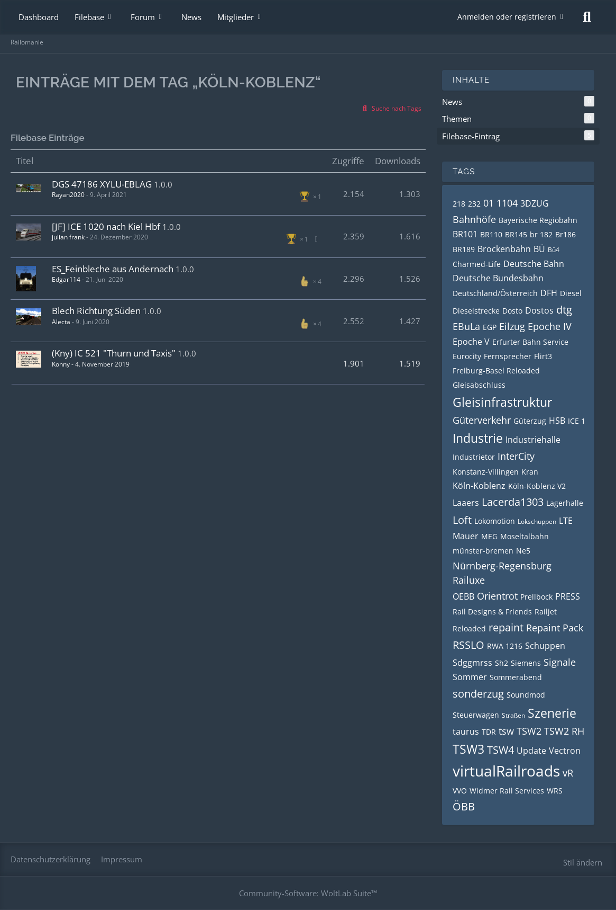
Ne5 (523, 551)
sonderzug (478, 693)
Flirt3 (543, 356)
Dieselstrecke (476, 311)
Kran (529, 472)
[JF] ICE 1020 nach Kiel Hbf (106, 226)
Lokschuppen (537, 521)
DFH (548, 293)
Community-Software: (308, 893)
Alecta (61, 321)
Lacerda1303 (513, 502)
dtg (564, 309)
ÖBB (464, 806)
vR (568, 772)
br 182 (541, 234)
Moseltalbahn (524, 536)
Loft (462, 520)
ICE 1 (576, 421)
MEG (489, 536)
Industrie (478, 438)
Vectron (565, 750)
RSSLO (468, 645)
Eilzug (512, 326)
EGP (490, 327)
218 (459, 204)
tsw (506, 731)
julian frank (68, 237)
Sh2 (501, 663)
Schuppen (545, 646)
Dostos (539, 310)
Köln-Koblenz (479, 486)
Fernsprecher (507, 356)
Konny (61, 364)
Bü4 (553, 249)
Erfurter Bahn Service (530, 342)
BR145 (516, 234)
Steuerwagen (476, 715)
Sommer (470, 677)
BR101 (465, 234)
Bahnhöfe (474, 219)
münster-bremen (483, 551)
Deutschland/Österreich (495, 293)
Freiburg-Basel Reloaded (496, 370)
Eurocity (467, 356)
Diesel (571, 293)
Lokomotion (494, 521)
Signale (560, 662)
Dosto (512, 311)
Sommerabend (516, 677)
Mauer (466, 536)
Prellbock (536, 597)
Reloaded (469, 628)
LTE (566, 521)
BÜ (539, 249)
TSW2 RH (564, 731)
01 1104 (500, 203)
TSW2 (529, 731)
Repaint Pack (554, 627)
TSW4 (500, 750)
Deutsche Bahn (533, 264)
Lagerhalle (564, 503)
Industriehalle (532, 439)
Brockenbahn (504, 249)
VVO (460, 791)
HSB (557, 420)
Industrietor (474, 457)
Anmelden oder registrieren (506, 17)
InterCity (516, 456)
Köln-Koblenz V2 (537, 486)
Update (531, 750)
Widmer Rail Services (507, 791)
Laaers (466, 502)
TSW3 (468, 749)
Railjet (546, 611)
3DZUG (534, 203)
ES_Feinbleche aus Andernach (112, 269)
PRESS (567, 596)
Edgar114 (66, 279)
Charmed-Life (477, 264)
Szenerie (552, 712)
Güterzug (529, 421)
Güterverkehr (482, 420)
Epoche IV (550, 326)
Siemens (526, 663)
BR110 (491, 234)
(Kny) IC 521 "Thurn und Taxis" (114, 353)
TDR (489, 732)
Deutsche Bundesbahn (498, 278)
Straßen (513, 715)
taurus (466, 731)
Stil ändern (582, 862)
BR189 (464, 249)
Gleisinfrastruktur (502, 402)
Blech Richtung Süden (96, 311)
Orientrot (497, 596)
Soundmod (526, 695)
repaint (506, 627)
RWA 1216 (504, 646)
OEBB (463, 596)
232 (474, 204)
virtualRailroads (506, 771)
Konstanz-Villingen (486, 472)
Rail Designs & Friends (492, 611)
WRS (555, 791)
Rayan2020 (68, 194)
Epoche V (471, 341)
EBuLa (466, 326)
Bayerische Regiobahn (538, 220)
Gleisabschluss (479, 385)
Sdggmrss (472, 662)
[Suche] (586, 17)
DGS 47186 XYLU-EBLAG (102, 184)
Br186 (565, 234)
